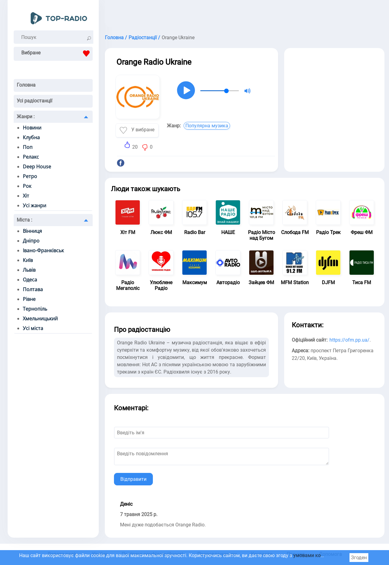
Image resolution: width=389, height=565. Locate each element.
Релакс (31, 156)
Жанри (26, 116)
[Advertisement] (244, 15)
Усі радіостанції (34, 101)
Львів (29, 270)
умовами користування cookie (327, 555)
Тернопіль (35, 308)
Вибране (57, 53)
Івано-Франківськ (43, 250)
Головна (26, 85)
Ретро (30, 176)
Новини (32, 127)
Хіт (26, 195)
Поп (28, 147)
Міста (24, 220)
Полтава (33, 289)
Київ (28, 260)
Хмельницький (40, 318)
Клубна (31, 137)
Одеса (30, 279)
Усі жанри (34, 205)
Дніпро (31, 240)
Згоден (359, 557)
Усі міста (33, 328)
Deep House (37, 166)
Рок (27, 186)
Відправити (133, 479)
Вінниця (32, 231)
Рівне (29, 299)
